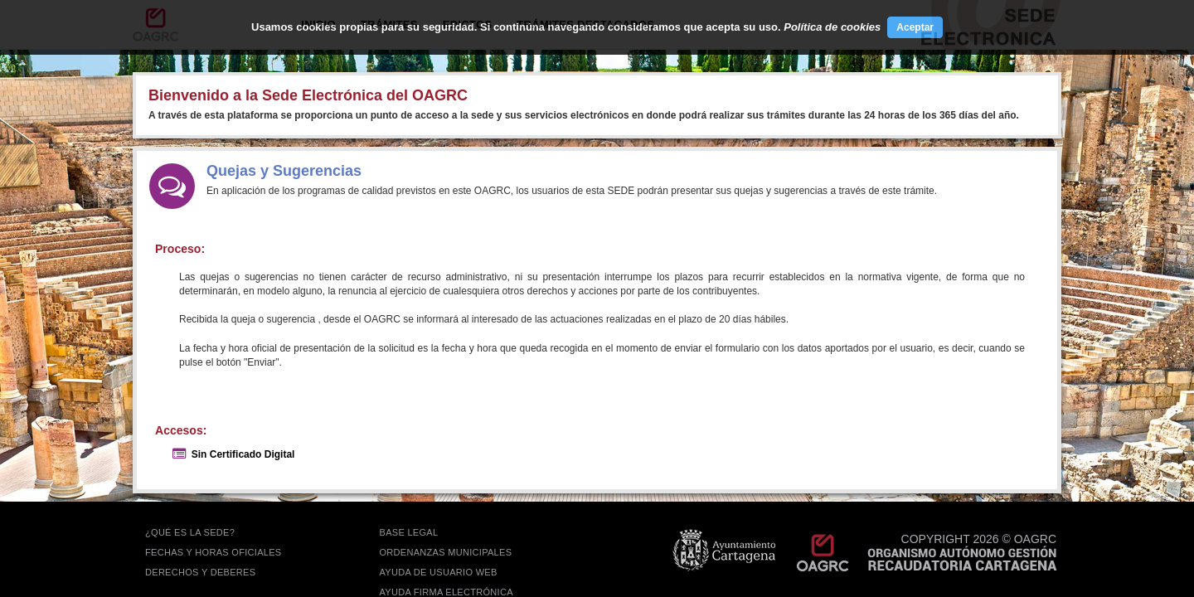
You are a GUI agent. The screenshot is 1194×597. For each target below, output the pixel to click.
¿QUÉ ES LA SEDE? (190, 532)
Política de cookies (832, 27)
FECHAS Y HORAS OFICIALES (213, 552)
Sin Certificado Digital (243, 454)
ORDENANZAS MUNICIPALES (446, 552)
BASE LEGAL (409, 532)
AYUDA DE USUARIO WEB (439, 572)
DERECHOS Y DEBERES (200, 572)
